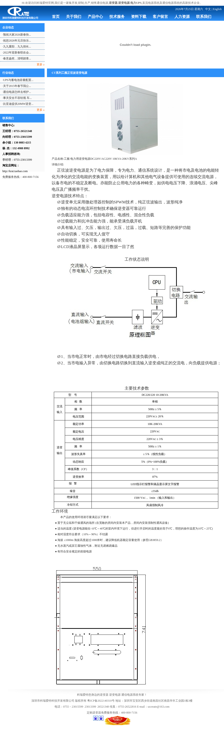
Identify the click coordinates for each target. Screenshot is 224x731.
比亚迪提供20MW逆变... (18, 104)
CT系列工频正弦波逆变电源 (69, 72)
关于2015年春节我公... (17, 86)
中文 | (208, 9)
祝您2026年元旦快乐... (17, 40)
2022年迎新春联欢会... (17, 52)
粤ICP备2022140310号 (101, 700)
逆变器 (104, 694)
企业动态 (8, 27)
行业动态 (8, 72)
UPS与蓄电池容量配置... (18, 80)
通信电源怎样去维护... (17, 92)
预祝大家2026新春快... (17, 34)
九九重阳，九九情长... (17, 46)
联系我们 (8, 118)
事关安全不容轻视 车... (17, 98)
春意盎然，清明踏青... (17, 58)
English (217, 9)
